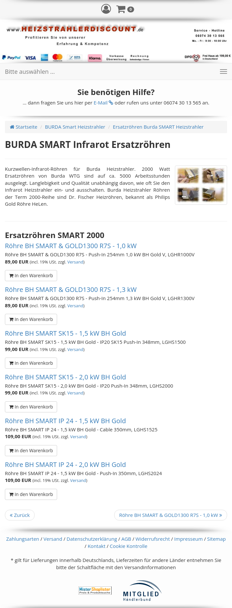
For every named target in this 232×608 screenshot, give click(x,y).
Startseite (23, 126)
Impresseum (188, 539)
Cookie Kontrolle (128, 546)
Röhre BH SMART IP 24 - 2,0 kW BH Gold (65, 464)
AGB (126, 539)
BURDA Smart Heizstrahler (75, 126)
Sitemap (216, 539)
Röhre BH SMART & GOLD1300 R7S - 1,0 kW (71, 245)
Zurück (20, 515)
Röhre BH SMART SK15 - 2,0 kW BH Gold (65, 377)
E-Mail (103, 102)
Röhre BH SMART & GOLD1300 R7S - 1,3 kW (71, 289)
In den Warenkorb (31, 275)
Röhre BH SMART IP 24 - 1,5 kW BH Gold (65, 420)
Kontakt (96, 546)
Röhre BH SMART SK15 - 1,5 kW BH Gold (65, 333)
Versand (76, 262)
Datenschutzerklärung (92, 539)
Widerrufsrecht (152, 539)
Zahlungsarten (22, 539)
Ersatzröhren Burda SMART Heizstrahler (158, 126)
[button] (106, 9)
